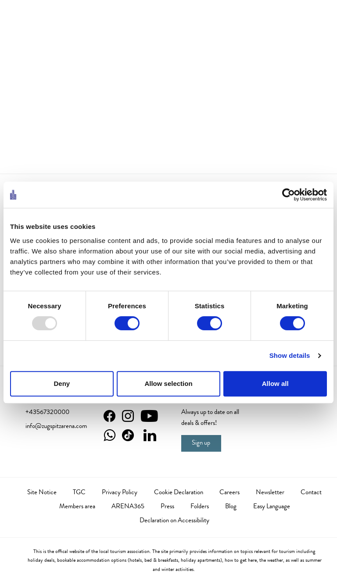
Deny (62, 383)
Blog (231, 506)
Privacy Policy (119, 492)
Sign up (201, 443)
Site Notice (42, 492)
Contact (311, 492)
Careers (229, 492)
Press (167, 506)
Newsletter (270, 492)
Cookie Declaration (178, 492)
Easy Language (271, 506)
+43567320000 (47, 412)
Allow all (275, 383)
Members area (77, 506)
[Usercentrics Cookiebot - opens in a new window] (288, 194)
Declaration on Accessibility (174, 520)
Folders (199, 506)
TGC (79, 492)
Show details (289, 355)
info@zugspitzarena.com (56, 426)
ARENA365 (127, 506)
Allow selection (168, 383)
